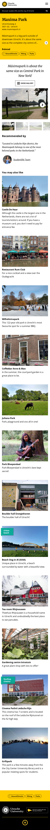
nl (47, 11)
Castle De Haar (10, 209)
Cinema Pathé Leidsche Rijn (16, 708)
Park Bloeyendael (11, 464)
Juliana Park (8, 418)
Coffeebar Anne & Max (14, 368)
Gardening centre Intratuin (16, 662)
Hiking (23, 53)
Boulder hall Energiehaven (16, 513)
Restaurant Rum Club (13, 269)
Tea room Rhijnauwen (14, 609)
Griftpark (7, 761)
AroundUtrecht (11, 53)
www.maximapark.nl (11, 29)
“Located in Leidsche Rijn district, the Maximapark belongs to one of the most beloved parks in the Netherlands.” (21, 147)
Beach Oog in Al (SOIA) (14, 559)
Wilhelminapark (10, 319)
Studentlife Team (21, 159)
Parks (32, 53)
